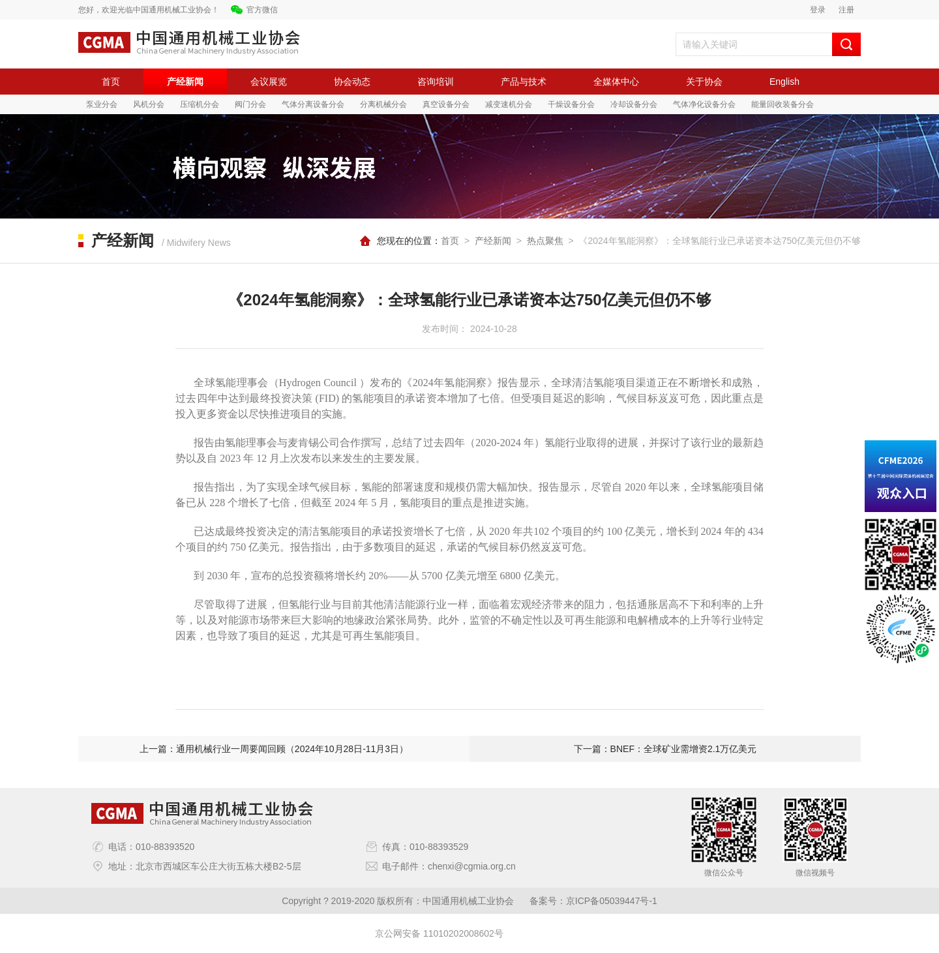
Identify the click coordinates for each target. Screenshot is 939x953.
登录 (818, 9)
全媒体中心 (616, 81)
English (784, 81)
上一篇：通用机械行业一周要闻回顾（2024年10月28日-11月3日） (274, 749)
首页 (111, 81)
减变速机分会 (508, 104)
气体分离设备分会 (313, 104)
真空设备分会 (446, 104)
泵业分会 (101, 104)
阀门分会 (250, 104)
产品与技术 (523, 81)
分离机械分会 (383, 104)
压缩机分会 (199, 104)
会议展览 (268, 81)
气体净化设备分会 (704, 104)
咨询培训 (435, 81)
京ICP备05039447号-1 (611, 901)
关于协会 (704, 81)
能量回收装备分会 (782, 104)
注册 (846, 9)
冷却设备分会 (633, 104)
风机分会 (148, 104)
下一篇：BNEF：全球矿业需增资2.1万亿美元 (665, 749)
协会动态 (352, 81)
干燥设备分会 (571, 104)
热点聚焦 (545, 240)
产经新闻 (185, 81)
